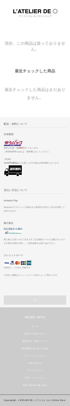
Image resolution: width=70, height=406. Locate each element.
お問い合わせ (35, 363)
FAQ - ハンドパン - (35, 378)
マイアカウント (35, 370)
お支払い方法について (35, 333)
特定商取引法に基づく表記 (35, 348)
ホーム (35, 326)
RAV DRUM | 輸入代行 (35, 385)
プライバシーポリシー (35, 356)
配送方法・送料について (35, 341)
